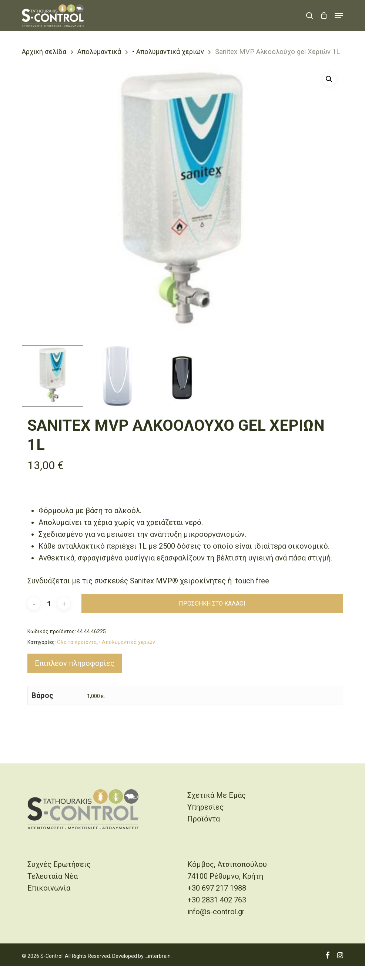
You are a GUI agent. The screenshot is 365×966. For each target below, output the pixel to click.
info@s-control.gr (216, 911)
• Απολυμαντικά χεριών (168, 51)
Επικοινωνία (48, 888)
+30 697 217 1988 (216, 888)
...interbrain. (158, 956)
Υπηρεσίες (205, 807)
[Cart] (324, 15)
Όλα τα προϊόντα (77, 642)
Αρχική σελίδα (44, 51)
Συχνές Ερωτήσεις (59, 864)
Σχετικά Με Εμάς (216, 795)
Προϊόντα (203, 818)
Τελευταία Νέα (52, 876)
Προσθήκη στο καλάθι (212, 603)
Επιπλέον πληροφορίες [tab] (74, 663)
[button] (339, 15)
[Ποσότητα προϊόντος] (48, 603)
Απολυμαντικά (99, 51)
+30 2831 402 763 (216, 899)
